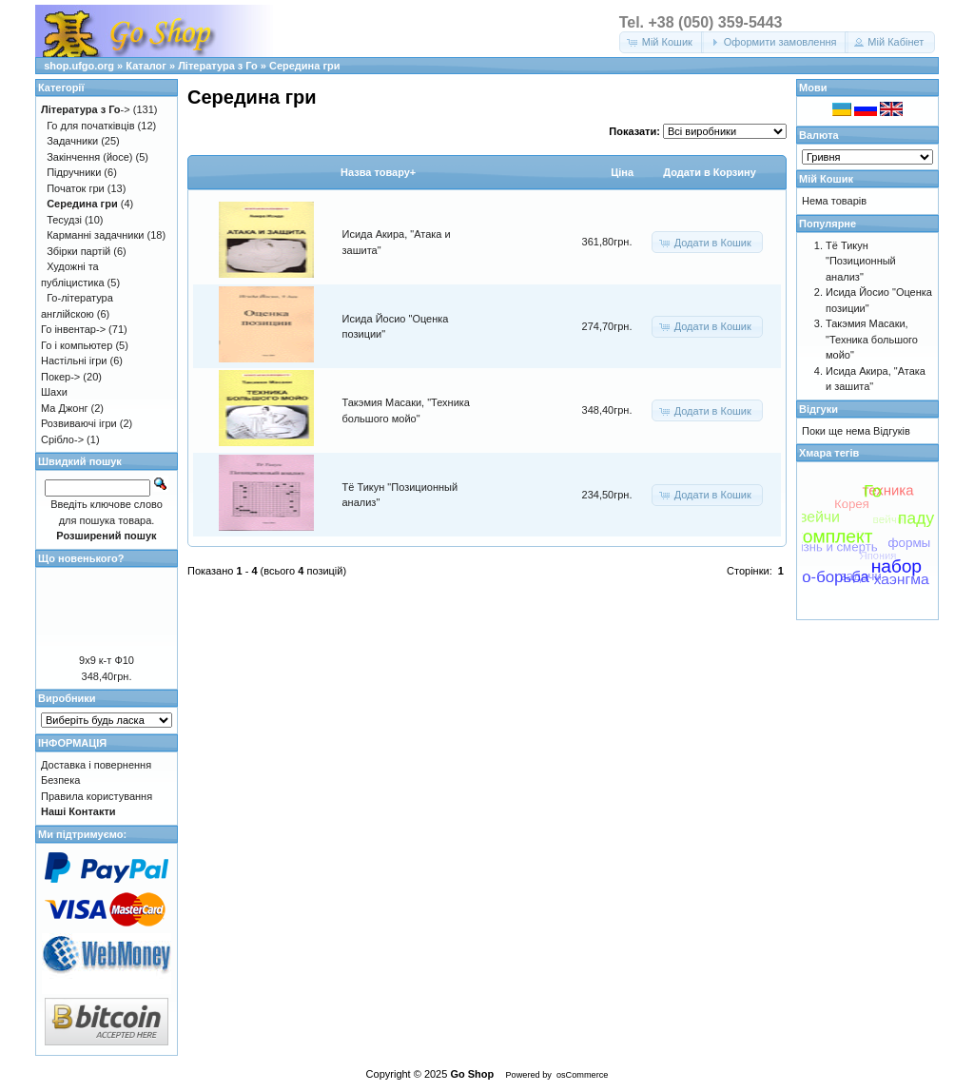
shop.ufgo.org (79, 65)
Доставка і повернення (96, 764)
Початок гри (76, 188)
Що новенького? (81, 558)
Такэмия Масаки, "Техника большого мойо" (872, 339)
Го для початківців (90, 125)
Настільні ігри (74, 360)
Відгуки (818, 409)
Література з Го (218, 65)
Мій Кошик (826, 179)
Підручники (74, 172)
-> (85, 109)
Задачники (72, 140)
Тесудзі (64, 219)
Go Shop (472, 1074)
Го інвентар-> (73, 329)
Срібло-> (62, 439)
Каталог (146, 65)
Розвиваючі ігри (79, 423)
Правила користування (96, 796)
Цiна (622, 172)
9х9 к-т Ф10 (106, 660)
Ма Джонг (64, 408)
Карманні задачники (95, 235)
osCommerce (582, 1075)
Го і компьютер (76, 345)
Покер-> (60, 376)
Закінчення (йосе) (89, 157)
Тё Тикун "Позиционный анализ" (861, 261)
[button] (661, 42)
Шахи (54, 392)
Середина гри (305, 65)
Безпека (60, 780)
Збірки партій (78, 251)
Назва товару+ (378, 172)
